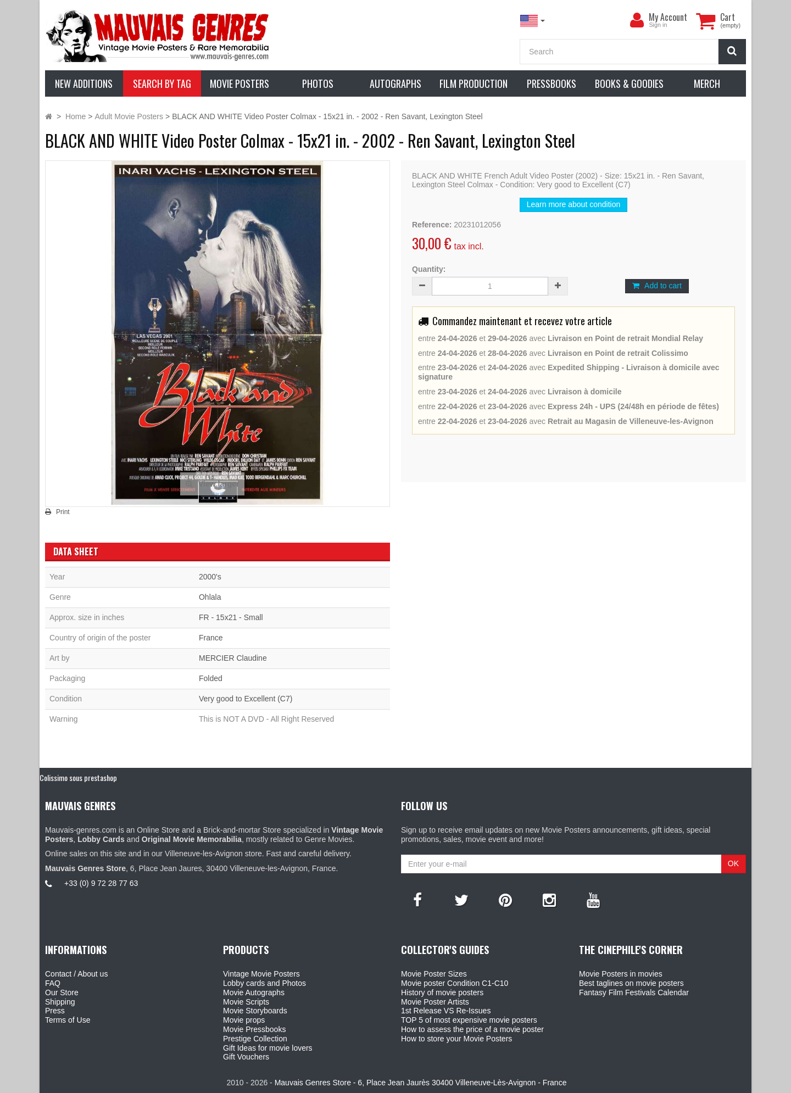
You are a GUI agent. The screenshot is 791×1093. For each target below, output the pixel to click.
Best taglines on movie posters (631, 983)
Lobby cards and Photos (264, 983)
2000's (210, 576)
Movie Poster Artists (435, 1001)
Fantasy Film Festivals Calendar (634, 992)
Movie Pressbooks (254, 1029)
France (211, 637)
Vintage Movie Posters (261, 973)
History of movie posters (442, 992)
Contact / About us (76, 973)
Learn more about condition (573, 204)
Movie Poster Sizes (434, 973)
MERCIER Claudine (233, 658)
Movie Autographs (254, 992)
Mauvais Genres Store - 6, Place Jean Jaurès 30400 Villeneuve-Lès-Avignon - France (421, 1082)
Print (63, 512)
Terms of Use (67, 1020)
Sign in (658, 24)
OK (733, 863)
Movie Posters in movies (620, 973)
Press (55, 1010)
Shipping (60, 1001)
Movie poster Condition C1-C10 (454, 983)
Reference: (432, 224)
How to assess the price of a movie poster (472, 1029)
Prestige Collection (255, 1038)
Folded (210, 678)
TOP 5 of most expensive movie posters (469, 1020)
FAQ (52, 983)
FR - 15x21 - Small (231, 617)
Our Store (62, 992)
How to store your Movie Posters (456, 1038)
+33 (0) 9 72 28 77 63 (101, 883)
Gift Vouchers (246, 1056)
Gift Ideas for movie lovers (268, 1048)
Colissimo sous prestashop (78, 777)
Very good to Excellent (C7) (245, 698)
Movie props (244, 1020)
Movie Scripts (246, 1001)
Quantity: (428, 269)
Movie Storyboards (255, 1010)
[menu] (637, 20)
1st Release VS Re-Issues (446, 1010)
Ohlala (210, 597)
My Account (668, 17)
